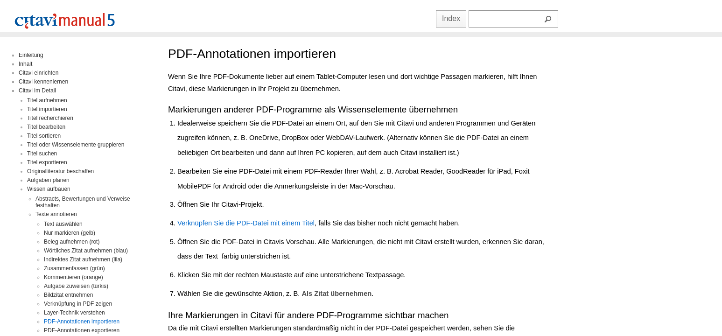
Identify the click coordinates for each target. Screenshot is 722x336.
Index (451, 18)
